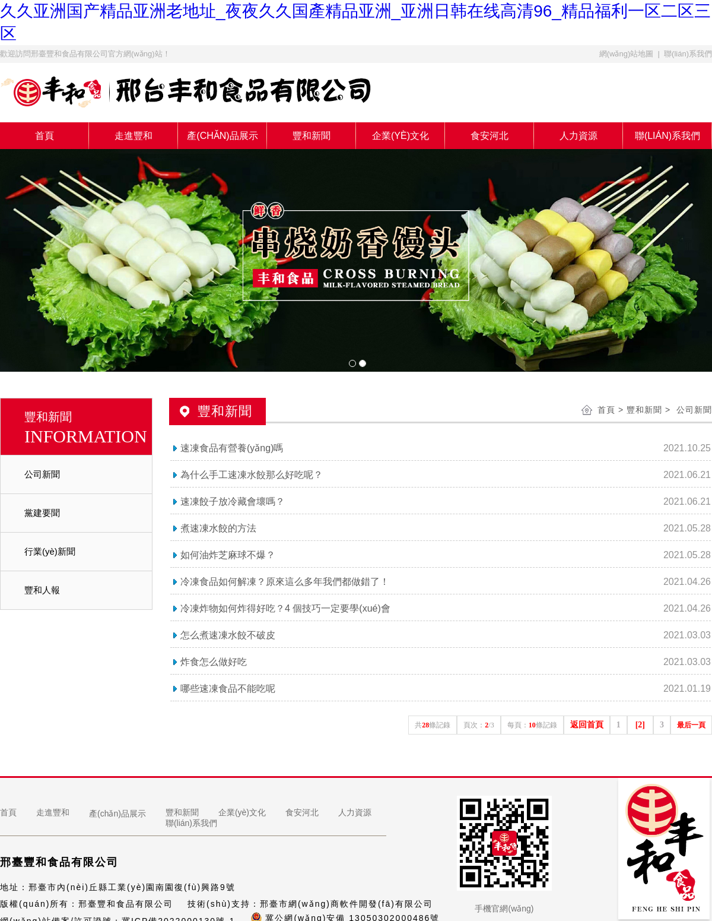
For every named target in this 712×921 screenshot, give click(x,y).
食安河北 (489, 136)
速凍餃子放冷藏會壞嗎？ (232, 501)
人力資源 (578, 136)
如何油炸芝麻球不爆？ (227, 555)
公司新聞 (42, 474)
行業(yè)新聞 (49, 551)
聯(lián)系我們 (688, 53)
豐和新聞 (311, 136)
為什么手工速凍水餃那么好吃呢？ (251, 475)
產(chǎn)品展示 (222, 136)
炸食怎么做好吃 (213, 662)
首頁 (44, 136)
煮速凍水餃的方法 (218, 528)
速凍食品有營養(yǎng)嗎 (231, 448)
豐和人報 (42, 590)
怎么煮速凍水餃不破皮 (227, 635)
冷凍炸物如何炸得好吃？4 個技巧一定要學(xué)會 (285, 608)
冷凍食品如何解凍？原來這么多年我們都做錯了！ (284, 582)
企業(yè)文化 (400, 136)
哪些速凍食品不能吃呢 (227, 688)
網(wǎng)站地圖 (626, 53)
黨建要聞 (42, 513)
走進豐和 (133, 136)
